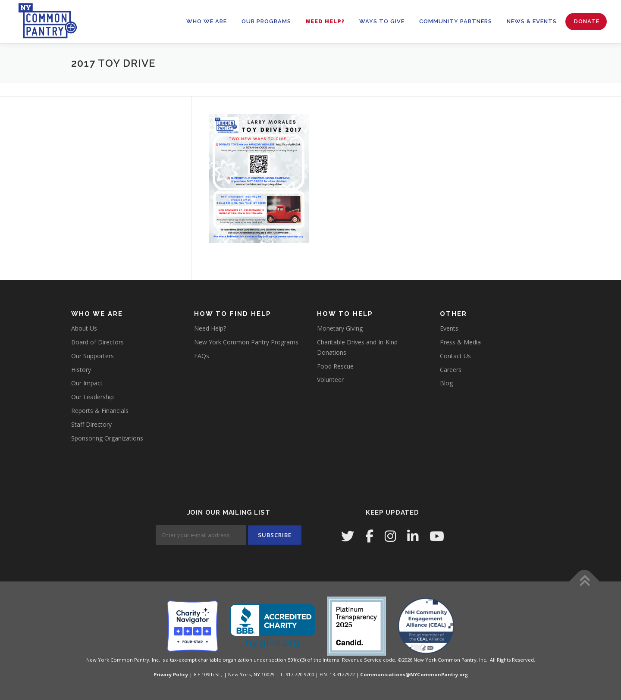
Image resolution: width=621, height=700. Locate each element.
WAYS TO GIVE (382, 21)
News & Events (532, 21)
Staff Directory (91, 424)
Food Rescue (335, 366)
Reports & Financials (100, 410)
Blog (446, 383)
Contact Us (455, 356)
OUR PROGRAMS (266, 21)
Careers (450, 370)
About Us (84, 328)
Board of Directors (97, 342)
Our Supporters (92, 356)
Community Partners (455, 21)
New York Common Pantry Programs (246, 342)
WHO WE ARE (206, 21)
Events (449, 328)
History (81, 370)
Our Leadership (92, 397)
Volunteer (330, 379)
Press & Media (460, 342)
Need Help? (325, 21)
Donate (586, 21)
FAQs (201, 356)
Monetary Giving (340, 328)
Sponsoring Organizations (107, 438)
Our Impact (87, 383)
